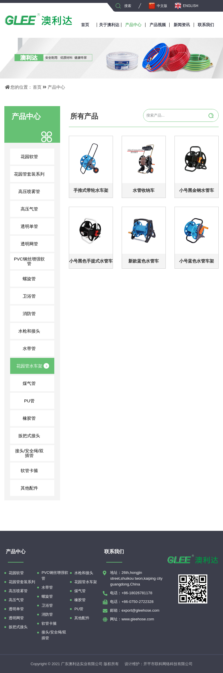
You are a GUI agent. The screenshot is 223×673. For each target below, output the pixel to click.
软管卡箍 (35, 470)
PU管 (36, 401)
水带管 (36, 348)
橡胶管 (36, 418)
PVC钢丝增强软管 (31, 261)
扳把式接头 (33, 435)
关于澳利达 (109, 24)
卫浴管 (36, 296)
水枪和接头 (33, 331)
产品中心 (133, 24)
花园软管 (35, 156)
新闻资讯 (182, 24)
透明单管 (35, 226)
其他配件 (35, 488)
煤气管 (36, 383)
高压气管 (35, 209)
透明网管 (35, 244)
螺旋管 (36, 278)
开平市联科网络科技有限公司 (168, 664)
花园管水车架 (32, 366)
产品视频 (158, 24)
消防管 (36, 313)
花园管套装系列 (31, 174)
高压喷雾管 (33, 191)
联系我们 (206, 24)
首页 (85, 24)
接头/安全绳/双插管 (32, 453)
